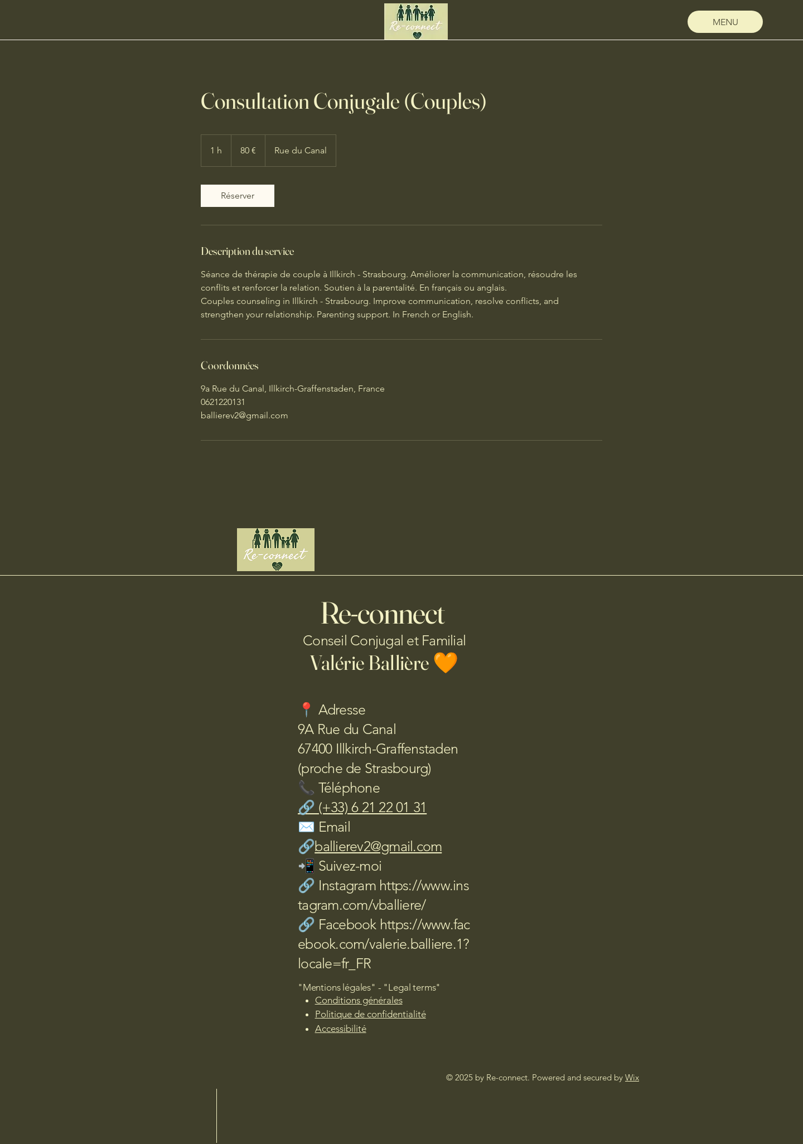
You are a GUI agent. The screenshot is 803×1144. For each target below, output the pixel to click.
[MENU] (725, 22)
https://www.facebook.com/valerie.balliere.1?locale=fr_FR (384, 944)
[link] (237, 196)
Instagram (349, 885)
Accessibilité (340, 1028)
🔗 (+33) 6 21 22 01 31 (362, 807)
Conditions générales (359, 1000)
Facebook (349, 924)
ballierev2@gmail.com (378, 846)
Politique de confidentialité (370, 1014)
